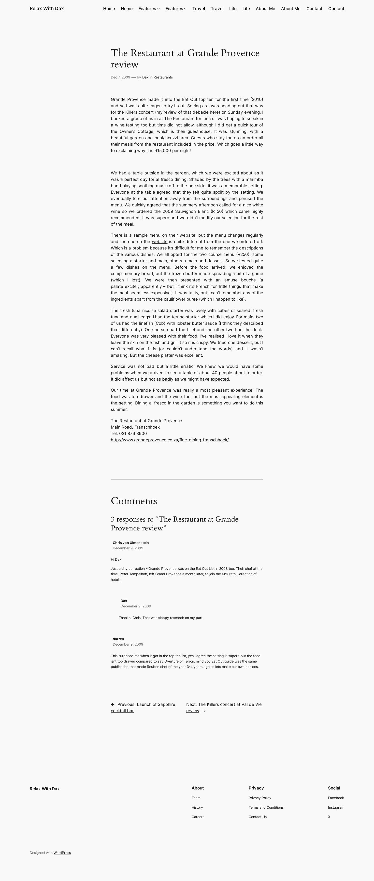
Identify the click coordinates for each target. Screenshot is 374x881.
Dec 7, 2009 (120, 77)
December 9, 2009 (128, 548)
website (160, 241)
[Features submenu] (158, 8)
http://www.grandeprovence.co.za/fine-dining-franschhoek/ (170, 439)
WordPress (62, 852)
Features (147, 8)
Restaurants (163, 77)
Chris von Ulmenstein (131, 543)
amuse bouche (240, 280)
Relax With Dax (47, 8)
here (214, 112)
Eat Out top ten (198, 99)
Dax (145, 77)
